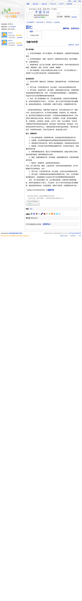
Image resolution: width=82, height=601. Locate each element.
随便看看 (69, 4)
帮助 (79, 1)
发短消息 (19, 37)
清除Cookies (64, 236)
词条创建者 (11, 37)
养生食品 (49, 22)
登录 (69, 1)
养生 (31, 209)
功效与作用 (39, 22)
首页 (28, 4)
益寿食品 (57, 22)
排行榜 (61, 4)
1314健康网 (29, 22)
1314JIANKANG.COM (15, 233)
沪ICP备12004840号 (75, 233)
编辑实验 (35, 4)
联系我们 (73, 236)
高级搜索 (74, 17)
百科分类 (53, 4)
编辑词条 (66, 28)
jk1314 (10, 33)
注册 (74, 1)
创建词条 (44, 4)
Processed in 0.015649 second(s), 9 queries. (15, 236)
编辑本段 (71, 45)
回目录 (77, 45)
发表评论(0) (75, 28)
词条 (39, 17)
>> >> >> (47, 22)
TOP (79, 236)
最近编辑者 (11, 45)
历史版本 (13, 26)
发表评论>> (47, 224)
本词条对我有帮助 (32, 201)
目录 (31, 31)
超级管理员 (11, 35)
